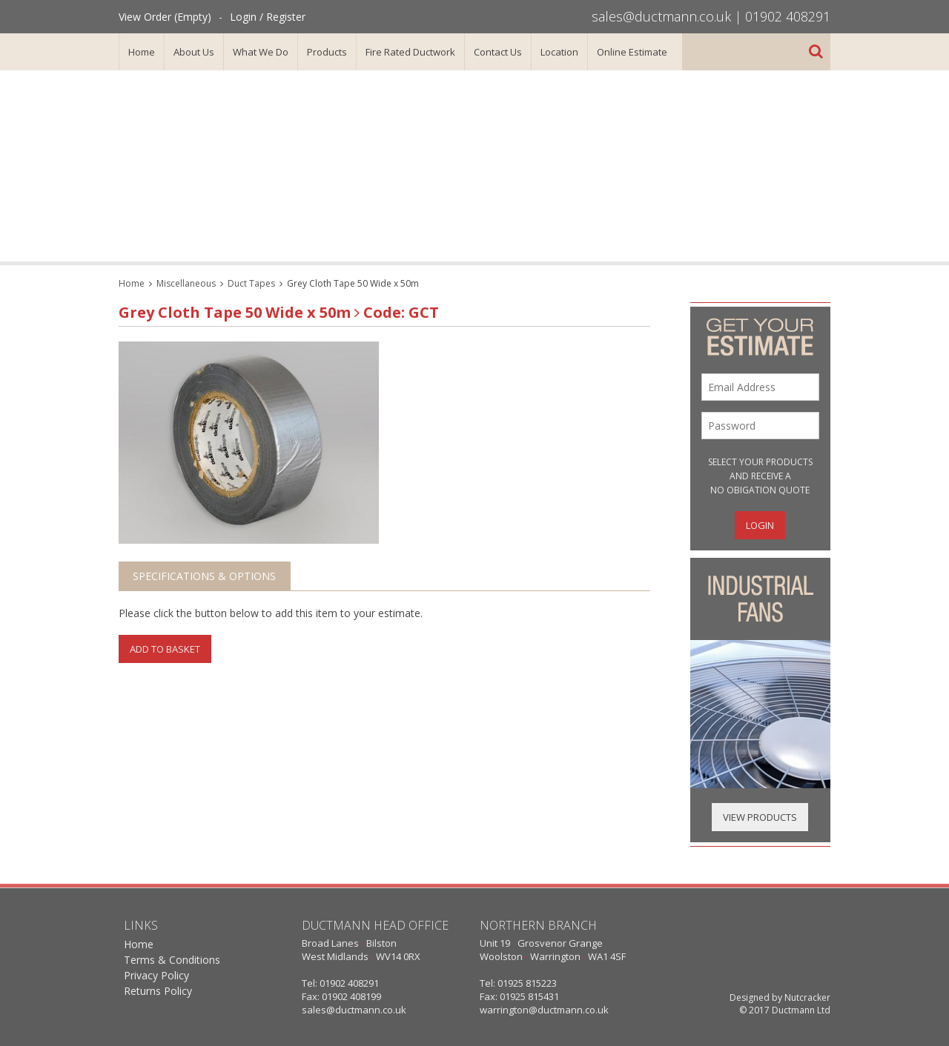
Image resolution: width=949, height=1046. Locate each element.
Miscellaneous (186, 283)
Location (559, 52)
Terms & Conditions (172, 960)
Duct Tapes (251, 283)
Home (141, 52)
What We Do (260, 52)
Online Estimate (632, 52)
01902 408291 (787, 16)
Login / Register (267, 17)
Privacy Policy (156, 975)
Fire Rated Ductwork (410, 52)
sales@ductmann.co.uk (661, 16)
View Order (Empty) (165, 17)
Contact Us (498, 52)
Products (327, 52)
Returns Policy (158, 991)
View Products (760, 817)
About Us (193, 52)
